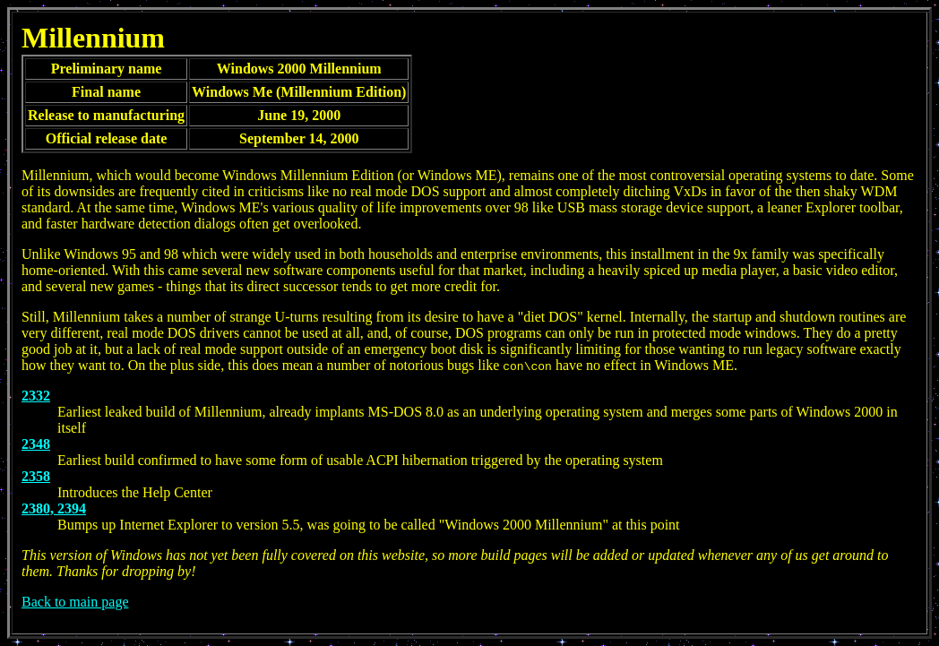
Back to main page (75, 601)
